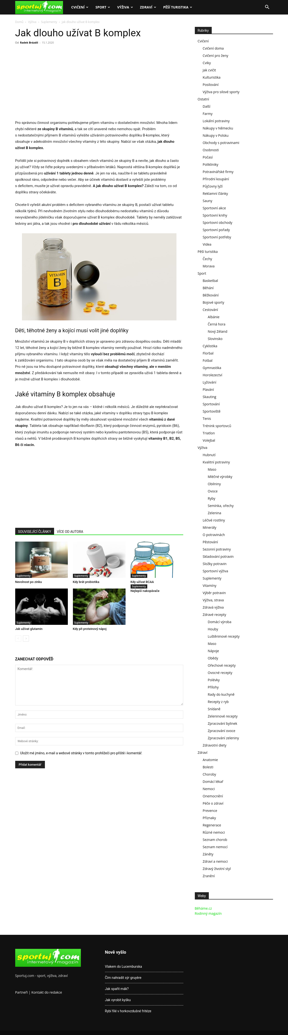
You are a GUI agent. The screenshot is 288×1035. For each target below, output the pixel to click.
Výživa (125, 7)
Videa (207, 244)
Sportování (211, 404)
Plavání (208, 389)
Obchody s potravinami (221, 142)
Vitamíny (210, 585)
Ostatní (203, 99)
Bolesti (208, 767)
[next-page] (26, 638)
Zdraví (148, 7)
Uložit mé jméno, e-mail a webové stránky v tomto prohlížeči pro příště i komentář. (81, 753)
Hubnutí (209, 455)
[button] (267, 7)
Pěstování (210, 542)
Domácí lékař (213, 781)
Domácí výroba (220, 621)
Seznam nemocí (215, 847)
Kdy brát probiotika (86, 582)
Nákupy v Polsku (216, 135)
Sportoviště (212, 411)
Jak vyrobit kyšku (118, 1000)
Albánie (214, 317)
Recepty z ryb (218, 701)
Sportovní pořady (216, 229)
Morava (209, 266)
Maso (212, 469)
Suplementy (49, 22)
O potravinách (214, 534)
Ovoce (213, 491)
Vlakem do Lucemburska (123, 966)
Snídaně (214, 709)
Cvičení (79, 7)
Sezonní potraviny (217, 549)
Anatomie (210, 759)
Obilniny (214, 484)
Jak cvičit (209, 70)
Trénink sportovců (217, 425)
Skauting (209, 396)
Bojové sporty (213, 302)
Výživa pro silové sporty (221, 92)
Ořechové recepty (222, 665)
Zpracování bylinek (222, 723)
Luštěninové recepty (224, 636)
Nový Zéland (217, 331)
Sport (102, 7)
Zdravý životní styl (217, 868)
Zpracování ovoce (221, 730)
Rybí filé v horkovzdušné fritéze (128, 1011)
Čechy (207, 259)
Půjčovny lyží (213, 186)
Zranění (209, 876)
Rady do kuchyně (221, 694)
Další (207, 106)
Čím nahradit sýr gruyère (123, 978)
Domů (19, 22)
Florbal (208, 353)
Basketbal (210, 280)
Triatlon (209, 433)
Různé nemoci (214, 832)
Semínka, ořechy (221, 505)
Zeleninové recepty (223, 716)
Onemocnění (213, 796)
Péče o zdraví (213, 803)
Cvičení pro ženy (215, 55)
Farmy (208, 113)
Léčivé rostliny (214, 520)
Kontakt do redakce (46, 992)
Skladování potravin (218, 556)
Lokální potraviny (216, 121)
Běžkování (211, 295)
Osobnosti (211, 150)
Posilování (211, 84)
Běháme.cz (203, 908)
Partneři (21, 992)
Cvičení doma (213, 48)
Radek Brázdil (29, 42)
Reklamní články (215, 193)
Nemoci (209, 788)
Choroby (209, 774)
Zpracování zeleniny (223, 738)
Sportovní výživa (215, 571)
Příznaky (209, 818)
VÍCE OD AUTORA (70, 532)
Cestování (210, 309)
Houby (213, 629)
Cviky (207, 62)
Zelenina (214, 513)
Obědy (213, 658)
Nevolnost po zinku (28, 582)
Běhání (208, 288)
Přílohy (213, 687)
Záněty (208, 854)
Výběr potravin (214, 592)
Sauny (207, 200)
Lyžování (209, 382)
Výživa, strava (213, 600)
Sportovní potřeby (217, 237)
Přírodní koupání (216, 179)
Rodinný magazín (208, 913)
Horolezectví (212, 375)
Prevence (210, 810)
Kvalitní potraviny (216, 462)
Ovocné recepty (220, 672)
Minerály (210, 527)
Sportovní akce (214, 208)
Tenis (207, 418)
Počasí (208, 157)
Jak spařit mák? (117, 989)
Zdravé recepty (214, 614)
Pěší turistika (177, 7)
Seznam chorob (215, 839)
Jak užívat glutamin (28, 629)
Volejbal (209, 440)
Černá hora (216, 324)
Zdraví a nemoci (215, 861)
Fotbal (208, 360)
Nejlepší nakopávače (145, 591)
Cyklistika (210, 346)
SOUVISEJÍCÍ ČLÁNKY (34, 532)
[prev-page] (18, 638)
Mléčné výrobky (220, 476)
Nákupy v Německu (218, 128)
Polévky (214, 680)
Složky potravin (215, 563)
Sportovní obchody (217, 222)
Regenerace (212, 825)
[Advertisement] (55, 84)
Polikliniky (210, 164)
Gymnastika (212, 367)
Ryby (211, 498)
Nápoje (213, 651)
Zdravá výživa (213, 607)
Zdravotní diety (214, 745)
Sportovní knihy (215, 215)
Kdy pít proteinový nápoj (90, 629)
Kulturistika (212, 77)
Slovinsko (215, 338)
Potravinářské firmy (218, 171)
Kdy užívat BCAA (142, 582)
